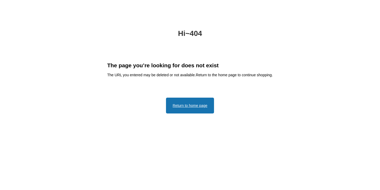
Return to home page (190, 105)
